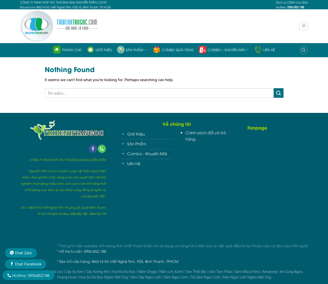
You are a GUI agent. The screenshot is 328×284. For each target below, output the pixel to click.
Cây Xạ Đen (74, 272)
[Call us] (102, 149)
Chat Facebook (25, 264)
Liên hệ (264, 49)
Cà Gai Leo (55, 272)
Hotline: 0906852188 (28, 275)
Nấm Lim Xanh (171, 272)
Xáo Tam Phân (221, 272)
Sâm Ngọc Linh (176, 277)
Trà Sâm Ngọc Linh (205, 277)
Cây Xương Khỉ (98, 272)
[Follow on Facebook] (93, 149)
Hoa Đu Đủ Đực (124, 272)
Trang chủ (67, 49)
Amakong (270, 272)
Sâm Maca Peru (248, 272)
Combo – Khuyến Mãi (223, 49)
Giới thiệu (99, 49)
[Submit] (279, 93)
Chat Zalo (21, 253)
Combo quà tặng (173, 49)
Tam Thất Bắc (196, 272)
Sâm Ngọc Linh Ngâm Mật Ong (247, 277)
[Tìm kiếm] (304, 50)
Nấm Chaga (147, 272)
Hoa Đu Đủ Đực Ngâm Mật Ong (104, 277)
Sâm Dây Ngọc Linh (146, 277)
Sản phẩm (132, 49)
